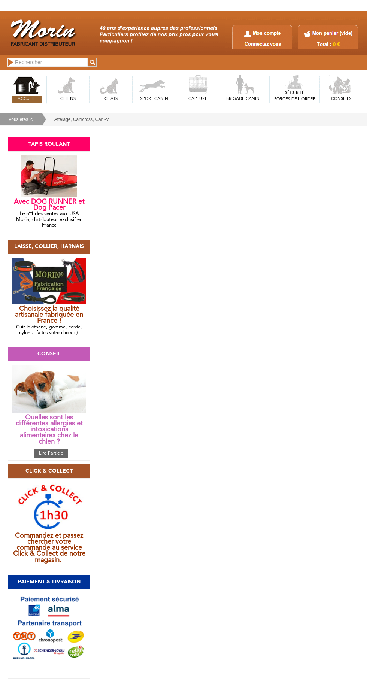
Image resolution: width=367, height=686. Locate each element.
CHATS (111, 99)
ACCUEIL (27, 99)
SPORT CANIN (154, 99)
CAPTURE (197, 99)
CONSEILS (341, 99)
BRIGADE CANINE (244, 99)
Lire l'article (51, 453)
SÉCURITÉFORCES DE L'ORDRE (295, 96)
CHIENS (68, 99)
